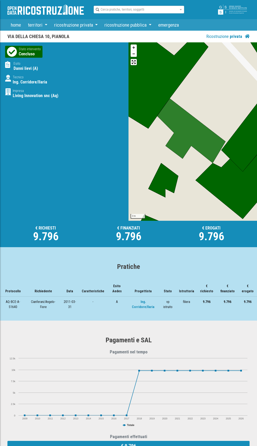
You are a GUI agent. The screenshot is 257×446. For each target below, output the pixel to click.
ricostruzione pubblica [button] (126, 25)
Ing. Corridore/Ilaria (30, 82)
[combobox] (135, 10)
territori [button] (36, 25)
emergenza (168, 25)
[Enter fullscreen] (134, 62)
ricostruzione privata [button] (74, 25)
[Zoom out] (134, 54)
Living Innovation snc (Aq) (35, 95)
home (16, 25)
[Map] (192, 131)
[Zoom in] (134, 47)
